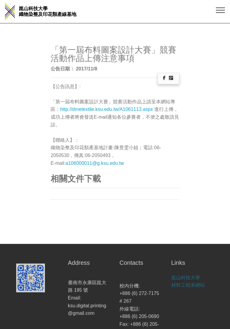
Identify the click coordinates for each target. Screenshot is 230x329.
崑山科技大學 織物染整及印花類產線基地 (47, 11)
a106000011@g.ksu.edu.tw (95, 163)
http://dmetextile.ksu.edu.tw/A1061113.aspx (107, 109)
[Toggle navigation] (220, 10)
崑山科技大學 (185, 280)
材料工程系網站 (188, 288)
